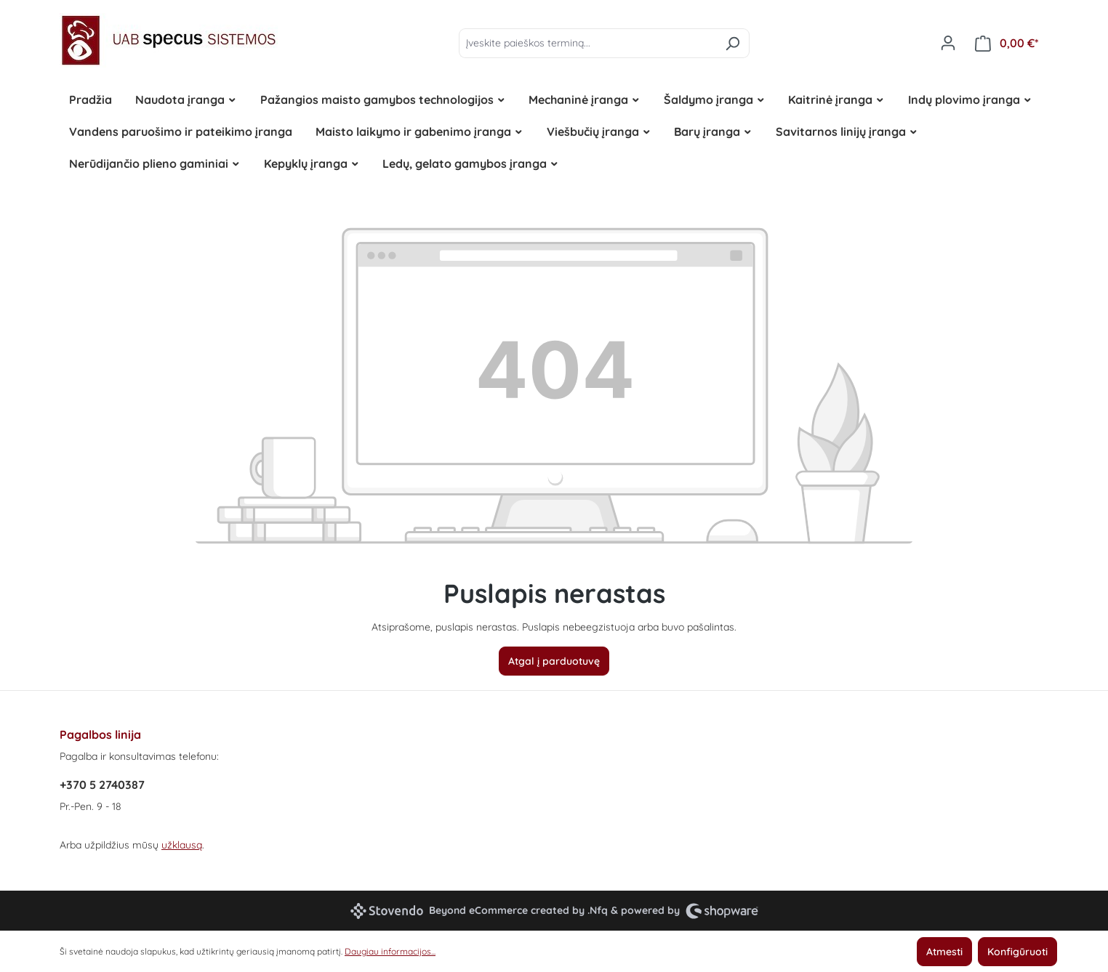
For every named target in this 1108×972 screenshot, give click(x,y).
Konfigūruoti (1017, 951)
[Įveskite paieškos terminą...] (587, 43)
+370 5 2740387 (102, 784)
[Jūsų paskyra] (948, 42)
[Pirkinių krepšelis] (1007, 43)
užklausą (181, 844)
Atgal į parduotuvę (554, 661)
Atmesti (944, 951)
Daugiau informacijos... (390, 951)
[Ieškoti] (732, 43)
